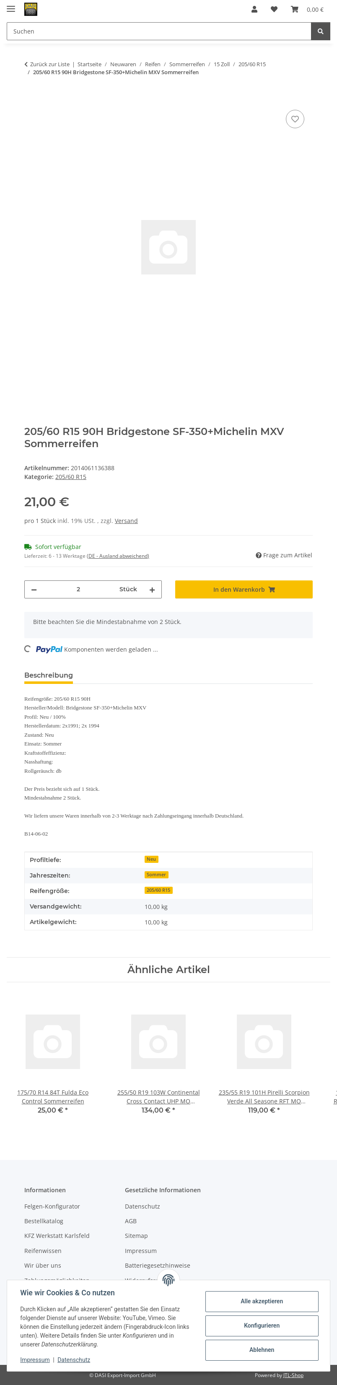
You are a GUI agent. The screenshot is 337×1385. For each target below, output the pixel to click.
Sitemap (136, 1236)
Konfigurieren (261, 1325)
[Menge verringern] (34, 589)
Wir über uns (42, 1265)
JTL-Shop (293, 1375)
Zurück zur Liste (50, 64)
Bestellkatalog (43, 1221)
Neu (151, 859)
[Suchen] (320, 31)
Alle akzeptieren (261, 1301)
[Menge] (78, 589)
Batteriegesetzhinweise (157, 1265)
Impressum (35, 1360)
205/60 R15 (70, 477)
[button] (254, 9)
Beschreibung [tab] (48, 675)
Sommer (156, 875)
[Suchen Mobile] (159, 31)
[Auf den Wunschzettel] (295, 119)
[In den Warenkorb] (31, 98)
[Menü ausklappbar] (11, 5)
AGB (131, 1221)
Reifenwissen (43, 1251)
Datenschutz (74, 1360)
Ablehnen (261, 1349)
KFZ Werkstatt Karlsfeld (57, 1236)
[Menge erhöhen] (152, 589)
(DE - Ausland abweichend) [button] (118, 555)
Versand (126, 521)
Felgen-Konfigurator (52, 1206)
